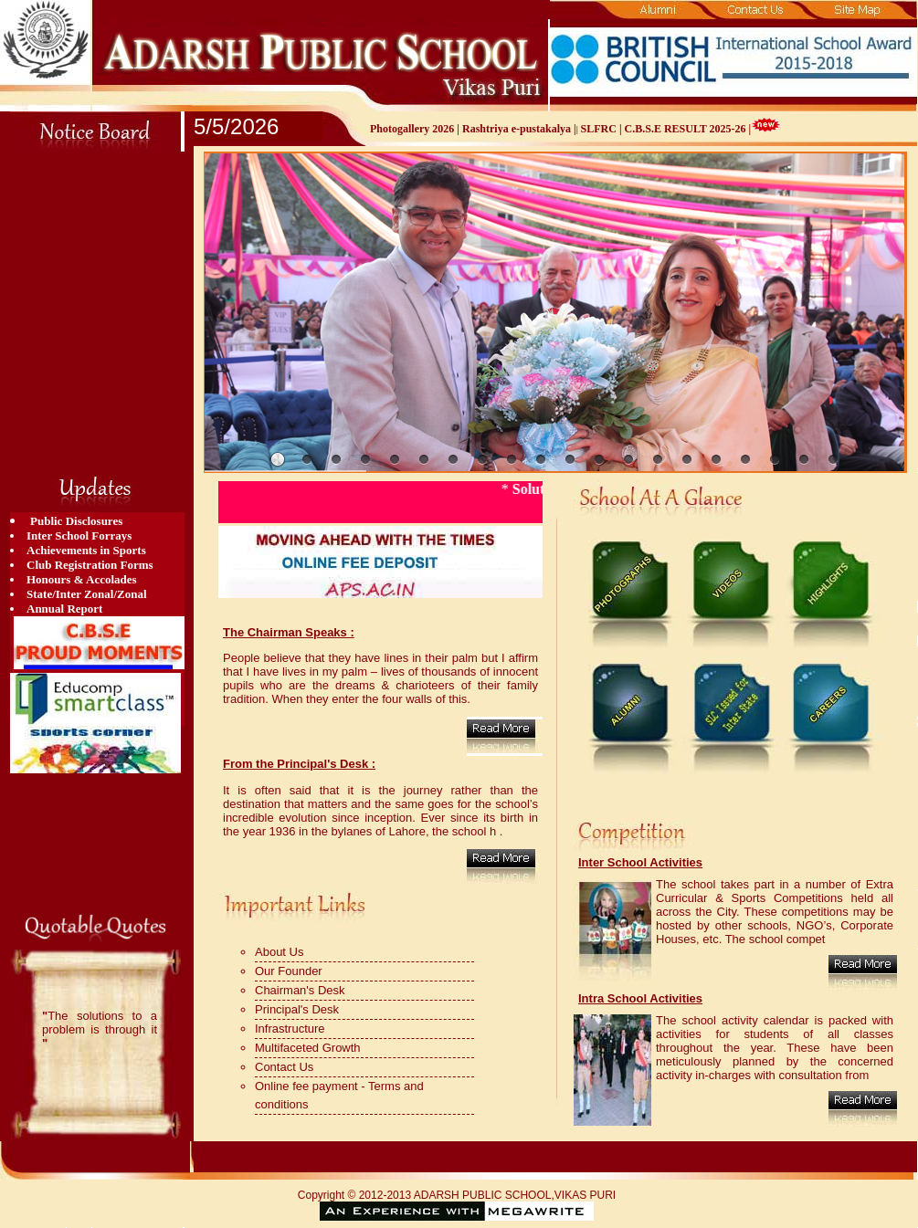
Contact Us (284, 1067)
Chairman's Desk (300, 990)
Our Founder (288, 971)
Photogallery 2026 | (416, 128)
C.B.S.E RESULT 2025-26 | (688, 128)
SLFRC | (603, 128)
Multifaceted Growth (308, 1048)
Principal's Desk (297, 1009)
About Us (279, 952)
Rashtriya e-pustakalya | (519, 128)
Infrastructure (290, 1028)
